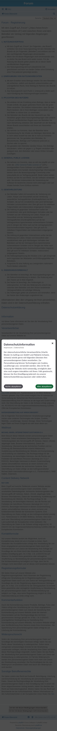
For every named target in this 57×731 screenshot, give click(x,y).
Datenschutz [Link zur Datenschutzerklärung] (19, 347)
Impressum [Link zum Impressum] (8, 347)
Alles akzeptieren (44, 386)
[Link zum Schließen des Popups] (52, 343)
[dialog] (28, 365)
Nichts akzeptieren (13, 386)
